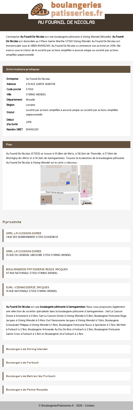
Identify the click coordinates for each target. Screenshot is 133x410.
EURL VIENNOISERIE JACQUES (27, 287)
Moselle (105, 37)
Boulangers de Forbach (22, 362)
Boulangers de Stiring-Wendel (26, 349)
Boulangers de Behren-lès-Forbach (30, 376)
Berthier (121, 325)
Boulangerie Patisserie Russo (75, 325)
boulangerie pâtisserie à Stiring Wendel (77, 37)
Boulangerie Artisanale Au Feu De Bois (50, 329)
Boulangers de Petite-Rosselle (27, 389)
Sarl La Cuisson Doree (51, 316)
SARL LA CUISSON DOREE (23, 233)
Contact (89, 405)
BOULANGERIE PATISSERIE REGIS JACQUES (37, 269)
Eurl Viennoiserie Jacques (60, 320)
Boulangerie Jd (53, 334)
